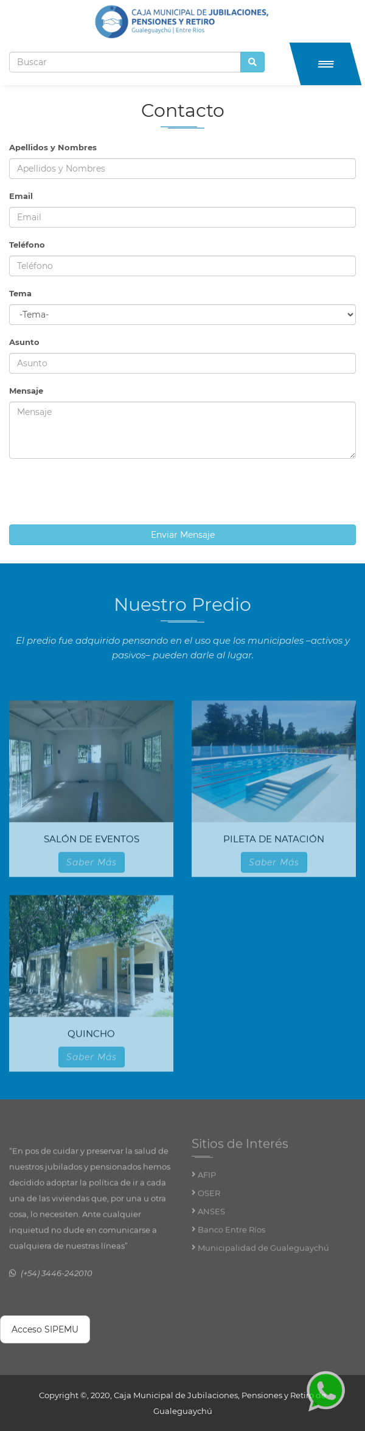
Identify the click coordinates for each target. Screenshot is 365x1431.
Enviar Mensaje (183, 534)
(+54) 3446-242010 (56, 1278)
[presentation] (101, 491)
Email (21, 196)
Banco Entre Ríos (231, 1235)
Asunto (24, 342)
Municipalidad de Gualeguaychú (263, 1253)
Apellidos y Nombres (53, 147)
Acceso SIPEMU (45, 1329)
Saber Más (91, 867)
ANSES (211, 1217)
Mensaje (26, 390)
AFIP (207, 1180)
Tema (20, 293)
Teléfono (27, 244)
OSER (209, 1198)
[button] (326, 64)
